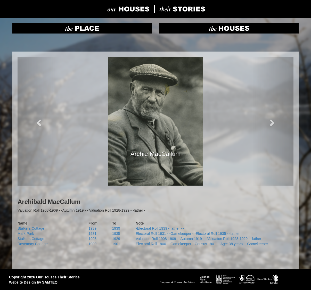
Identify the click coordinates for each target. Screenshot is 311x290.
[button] (38, 121)
